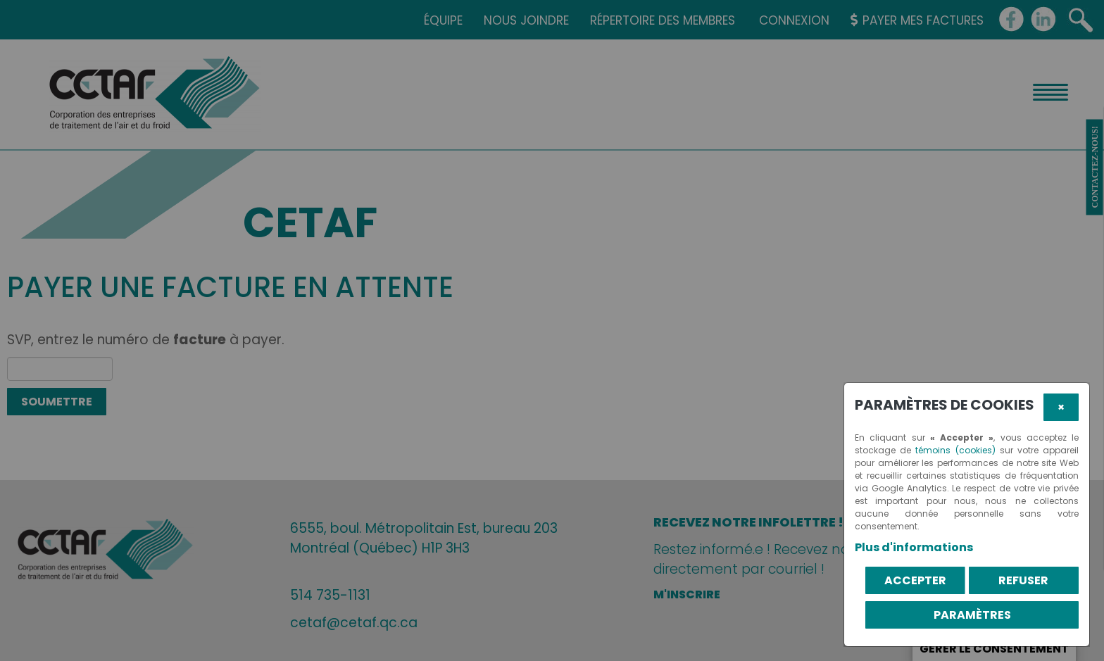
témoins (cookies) (955, 450)
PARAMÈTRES (972, 615)
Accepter (915, 580)
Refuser (1023, 580)
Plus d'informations (914, 547)
